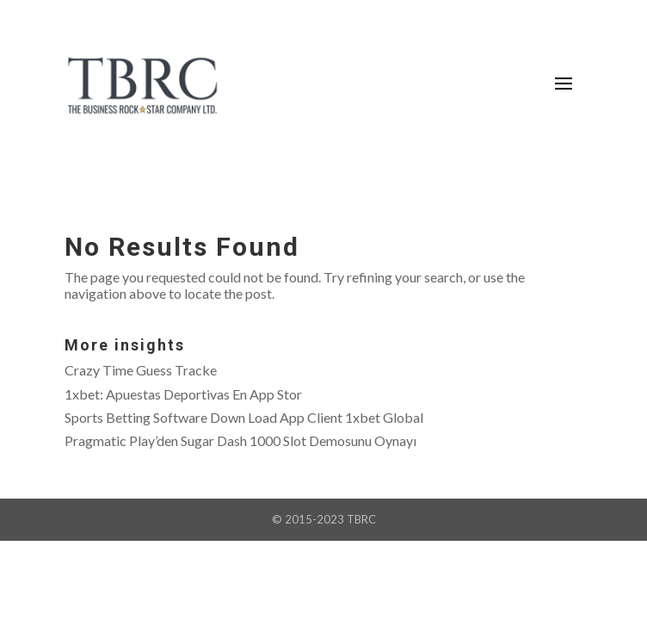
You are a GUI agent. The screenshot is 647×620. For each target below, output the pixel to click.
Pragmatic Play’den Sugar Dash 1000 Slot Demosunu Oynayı (240, 440)
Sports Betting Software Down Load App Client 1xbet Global (244, 417)
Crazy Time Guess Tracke (141, 370)
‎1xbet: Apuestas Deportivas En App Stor (183, 394)
